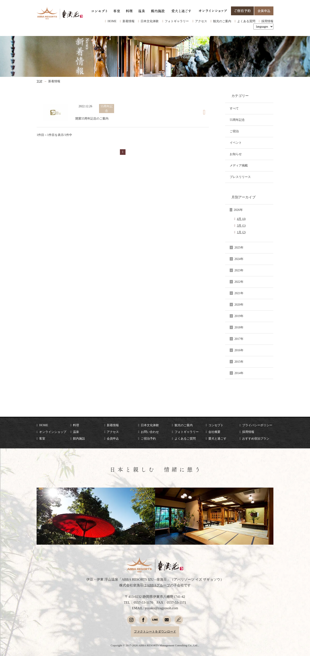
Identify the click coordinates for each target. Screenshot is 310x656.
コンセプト (215, 425)
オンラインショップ (52, 432)
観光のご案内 (222, 21)
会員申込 (113, 438)
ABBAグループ (158, 585)
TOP (39, 81)
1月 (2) (241, 232)
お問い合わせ (150, 432)
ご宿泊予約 (148, 438)
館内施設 (79, 438)
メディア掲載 (239, 165)
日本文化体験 (150, 21)
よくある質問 (246, 21)
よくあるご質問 (185, 438)
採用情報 (267, 21)
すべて (234, 108)
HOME (112, 21)
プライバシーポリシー (257, 425)
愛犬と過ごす (217, 438)
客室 (42, 438)
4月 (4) (241, 219)
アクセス (201, 21)
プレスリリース (240, 177)
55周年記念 (237, 119)
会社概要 (214, 432)
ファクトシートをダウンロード (155, 631)
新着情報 (128, 21)
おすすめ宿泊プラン (255, 438)
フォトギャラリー (177, 21)
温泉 (76, 432)
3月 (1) (241, 225)
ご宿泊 (234, 131)
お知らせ (236, 154)
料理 (76, 425)
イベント (236, 142)
